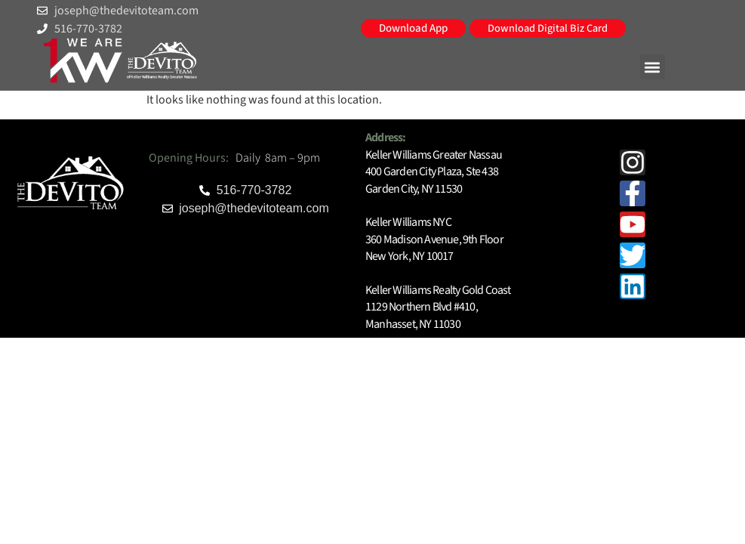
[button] (652, 66)
